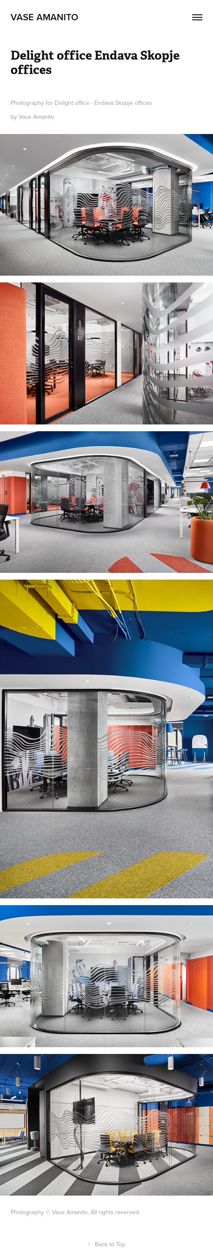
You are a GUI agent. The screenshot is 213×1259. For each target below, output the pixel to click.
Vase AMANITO (44, 17)
